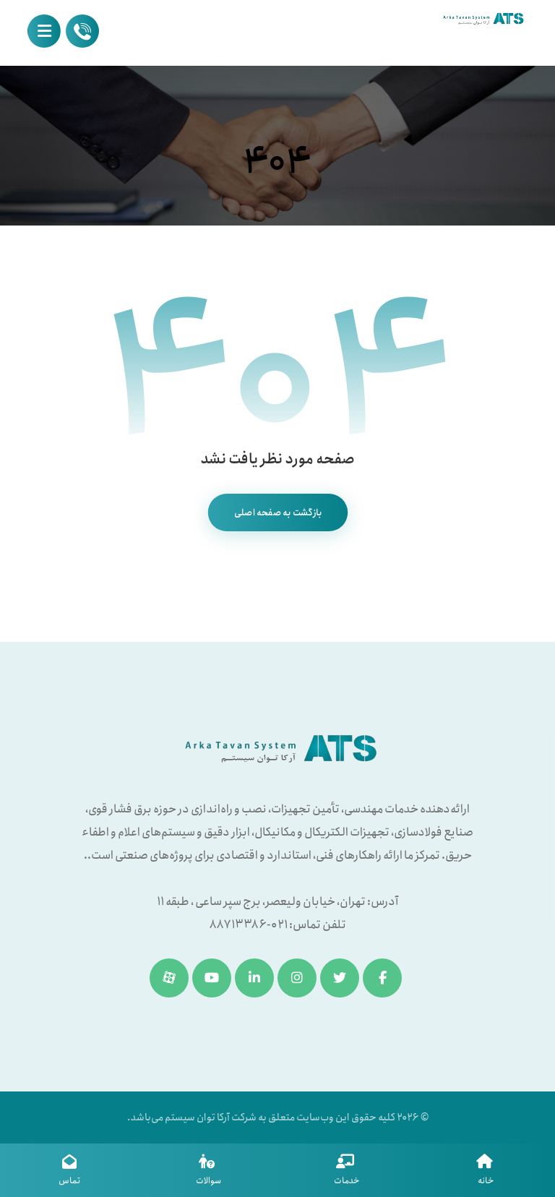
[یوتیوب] (211, 978)
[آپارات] (169, 978)
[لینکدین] (254, 978)
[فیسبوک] (382, 978)
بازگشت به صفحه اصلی (277, 512)
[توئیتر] (339, 978)
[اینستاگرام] (297, 978)
